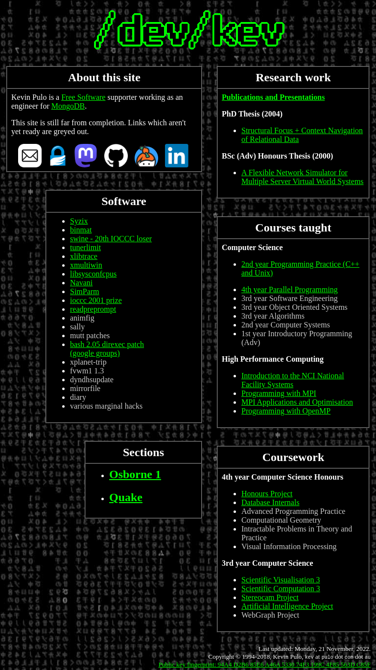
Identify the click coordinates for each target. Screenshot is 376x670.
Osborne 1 (135, 474)
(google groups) (95, 353)
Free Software (83, 97)
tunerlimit (85, 247)
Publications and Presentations (273, 97)
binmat (81, 230)
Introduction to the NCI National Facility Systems (292, 380)
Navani (81, 282)
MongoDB (68, 106)
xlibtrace (83, 256)
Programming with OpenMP (285, 411)
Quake (125, 497)
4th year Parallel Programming (289, 289)
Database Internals (270, 502)
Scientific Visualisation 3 (280, 580)
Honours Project (266, 493)
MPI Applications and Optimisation (297, 402)
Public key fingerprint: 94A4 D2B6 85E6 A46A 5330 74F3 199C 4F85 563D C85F (265, 664)
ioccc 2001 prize (96, 300)
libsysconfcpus (93, 274)
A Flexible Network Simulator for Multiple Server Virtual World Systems (302, 176)
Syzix (79, 221)
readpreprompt (93, 309)
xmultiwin (86, 265)
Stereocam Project (270, 597)
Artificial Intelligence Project (287, 606)
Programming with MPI (278, 393)
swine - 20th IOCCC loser (111, 238)
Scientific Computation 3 (280, 588)
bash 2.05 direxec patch (107, 344)
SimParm (84, 291)
